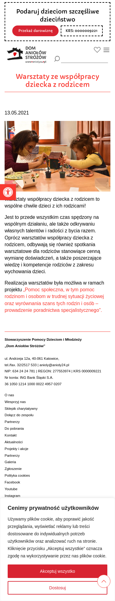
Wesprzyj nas (15, 402)
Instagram (12, 496)
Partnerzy (12, 422)
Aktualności (14, 442)
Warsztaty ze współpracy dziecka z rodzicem (57, 80)
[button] (8, 192)
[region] (57, 549)
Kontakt (11, 435)
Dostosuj (57, 587)
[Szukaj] (57, 59)
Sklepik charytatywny (21, 408)
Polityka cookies (17, 475)
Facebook (12, 482)
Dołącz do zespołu (19, 415)
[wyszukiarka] (84, 58)
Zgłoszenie (13, 469)
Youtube (11, 489)
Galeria (10, 462)
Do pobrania (14, 428)
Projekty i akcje (16, 449)
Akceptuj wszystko (57, 571)
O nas (9, 395)
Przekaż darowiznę (35, 31)
